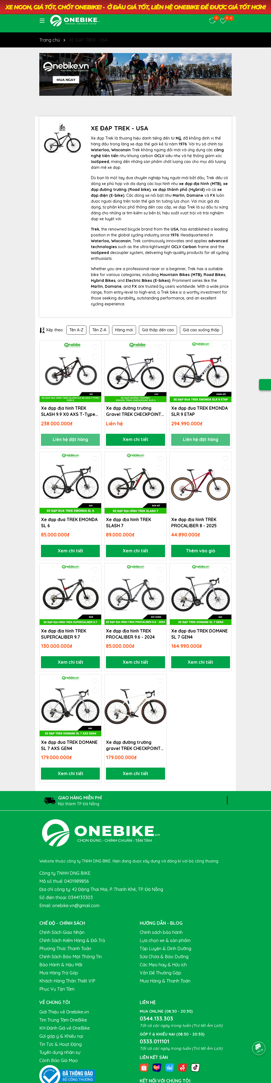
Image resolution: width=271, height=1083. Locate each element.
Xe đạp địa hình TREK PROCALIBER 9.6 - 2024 (130, 635)
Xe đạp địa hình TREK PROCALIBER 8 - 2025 (194, 523)
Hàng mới (124, 329)
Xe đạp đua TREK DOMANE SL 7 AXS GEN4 (69, 746)
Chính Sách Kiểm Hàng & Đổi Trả (72, 942)
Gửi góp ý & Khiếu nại (61, 1037)
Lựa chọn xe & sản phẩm (165, 942)
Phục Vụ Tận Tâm (56, 990)
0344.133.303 (156, 1019)
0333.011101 (154, 1042)
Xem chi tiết (135, 440)
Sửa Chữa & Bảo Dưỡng (164, 958)
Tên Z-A (99, 329)
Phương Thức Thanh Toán (65, 950)
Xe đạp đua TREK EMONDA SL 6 (69, 523)
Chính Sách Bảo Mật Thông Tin (70, 958)
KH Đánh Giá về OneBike (64, 1029)
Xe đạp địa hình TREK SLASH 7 (128, 523)
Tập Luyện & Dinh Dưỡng (165, 950)
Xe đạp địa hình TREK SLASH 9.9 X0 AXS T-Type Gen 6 (68, 411)
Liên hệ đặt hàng (70, 440)
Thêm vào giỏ (200, 551)
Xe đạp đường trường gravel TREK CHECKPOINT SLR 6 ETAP (133, 747)
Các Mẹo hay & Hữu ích (163, 966)
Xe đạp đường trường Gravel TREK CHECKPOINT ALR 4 (133, 411)
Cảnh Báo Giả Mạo (58, 1062)
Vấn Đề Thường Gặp (160, 974)
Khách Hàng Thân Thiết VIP (67, 982)
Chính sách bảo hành (161, 934)
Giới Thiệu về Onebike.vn (64, 1013)
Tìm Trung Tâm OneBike (63, 1021)
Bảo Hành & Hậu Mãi (60, 966)
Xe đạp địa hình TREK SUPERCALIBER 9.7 (63, 635)
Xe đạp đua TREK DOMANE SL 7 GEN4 (199, 635)
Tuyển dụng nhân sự (59, 1053)
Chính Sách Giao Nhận (61, 934)
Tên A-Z (76, 329)
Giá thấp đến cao (158, 329)
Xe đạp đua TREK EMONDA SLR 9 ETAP (199, 411)
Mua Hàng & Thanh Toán (165, 982)
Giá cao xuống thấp (201, 329)
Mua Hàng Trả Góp (58, 974)
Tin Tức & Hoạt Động (60, 1045)
